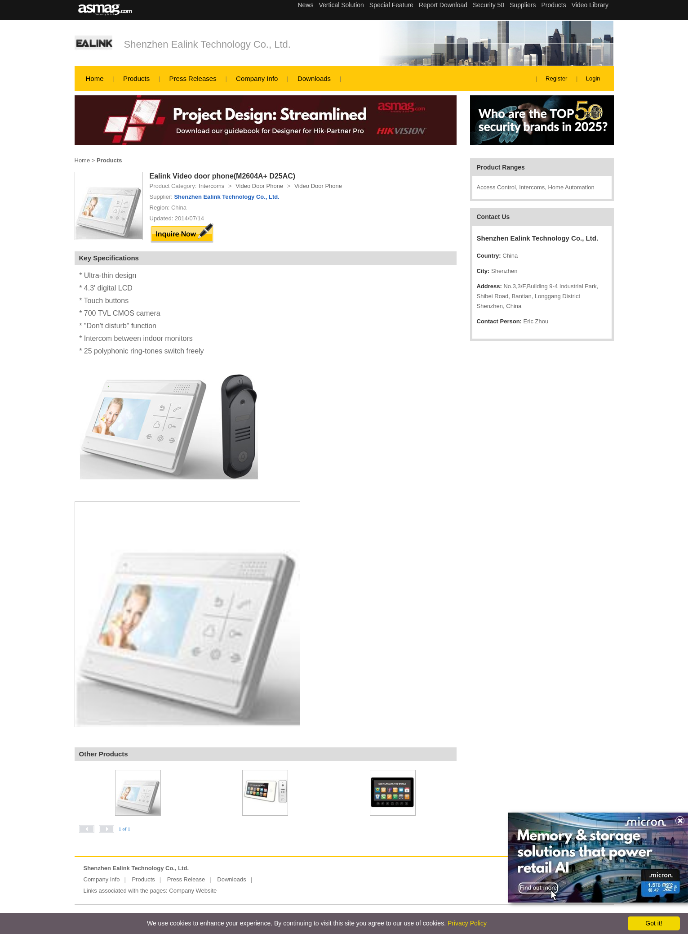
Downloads (314, 78)
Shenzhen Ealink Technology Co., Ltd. (207, 44)
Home (95, 78)
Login (593, 78)
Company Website (193, 890)
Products (136, 78)
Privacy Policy (467, 923)
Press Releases (193, 78)
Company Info (257, 78)
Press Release (186, 879)
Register (556, 78)
